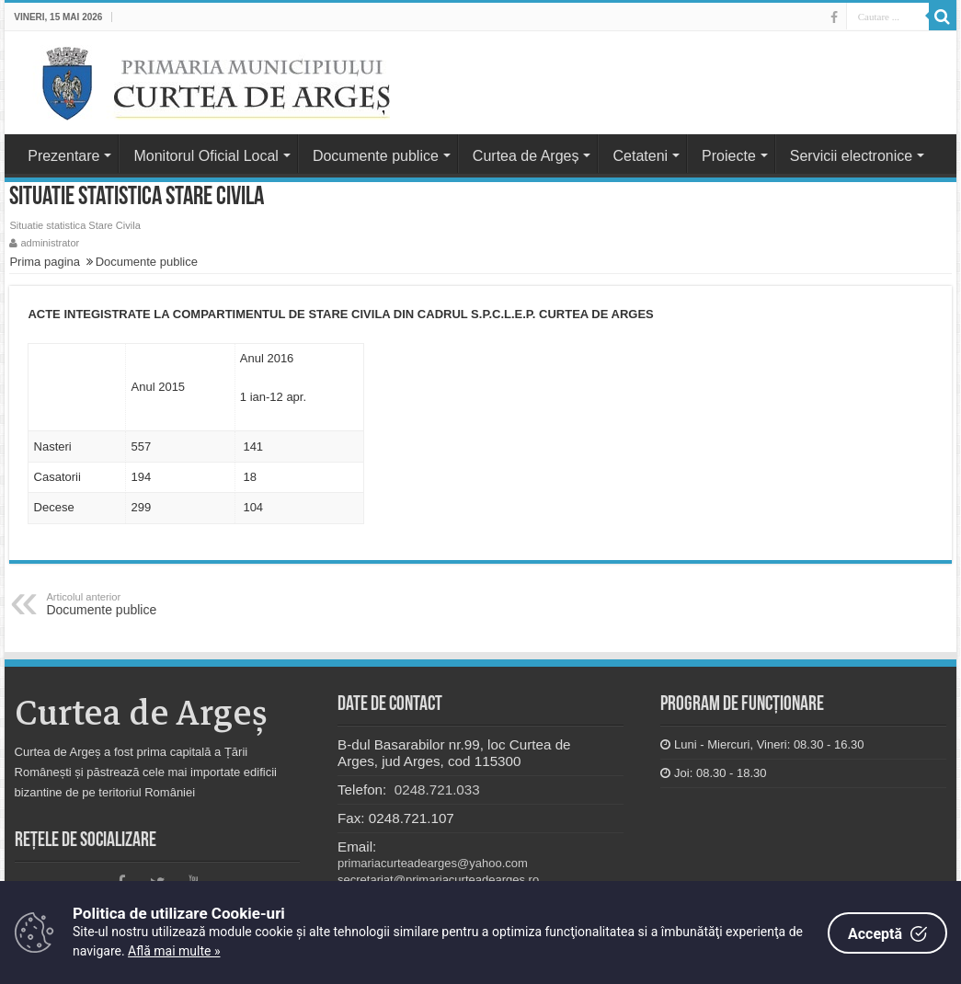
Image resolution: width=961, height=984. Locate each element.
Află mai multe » (174, 951)
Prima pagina (44, 262)
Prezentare (63, 156)
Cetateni (640, 156)
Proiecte (729, 156)
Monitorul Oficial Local (205, 156)
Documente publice (376, 156)
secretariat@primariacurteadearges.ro (438, 880)
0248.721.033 (435, 789)
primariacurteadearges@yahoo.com (432, 863)
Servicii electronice (851, 156)
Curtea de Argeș (526, 156)
